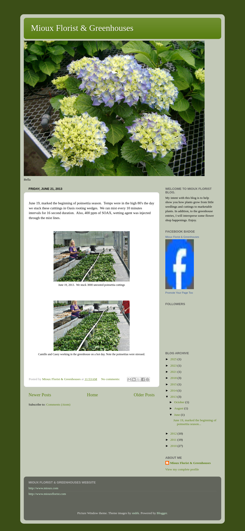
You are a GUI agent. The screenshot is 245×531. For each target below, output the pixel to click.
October (179, 402)
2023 (173, 365)
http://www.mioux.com (43, 488)
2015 (173, 384)
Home (92, 394)
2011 (173, 439)
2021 (173, 371)
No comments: (111, 379)
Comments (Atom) (58, 404)
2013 (173, 396)
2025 (173, 359)
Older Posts (144, 394)
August (179, 408)
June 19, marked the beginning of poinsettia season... (194, 422)
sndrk (135, 513)
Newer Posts (40, 394)
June (177, 414)
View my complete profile (182, 469)
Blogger (162, 513)
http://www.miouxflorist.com (47, 494)
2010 (173, 446)
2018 (173, 378)
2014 (173, 390)
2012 (173, 433)
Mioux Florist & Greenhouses (82, 28)
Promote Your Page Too (179, 292)
